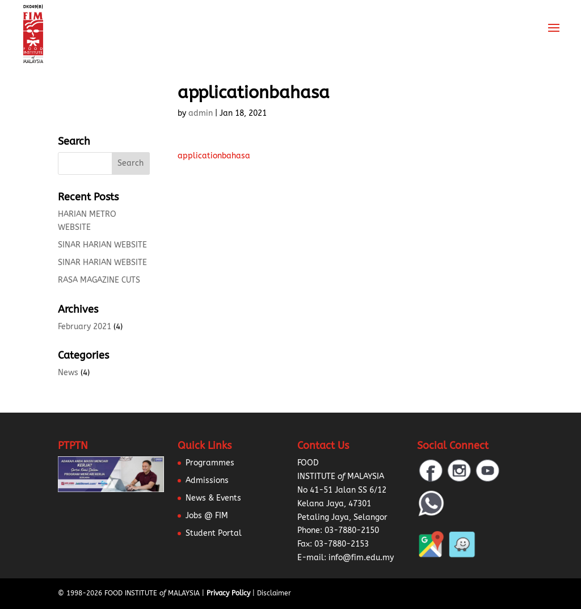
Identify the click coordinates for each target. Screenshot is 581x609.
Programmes (210, 463)
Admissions (207, 480)
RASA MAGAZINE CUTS (99, 280)
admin (200, 113)
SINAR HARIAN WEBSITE (102, 245)
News (68, 372)
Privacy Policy (228, 593)
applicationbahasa (214, 156)
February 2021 (84, 326)
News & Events (213, 498)
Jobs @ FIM (207, 515)
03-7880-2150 (352, 530)
